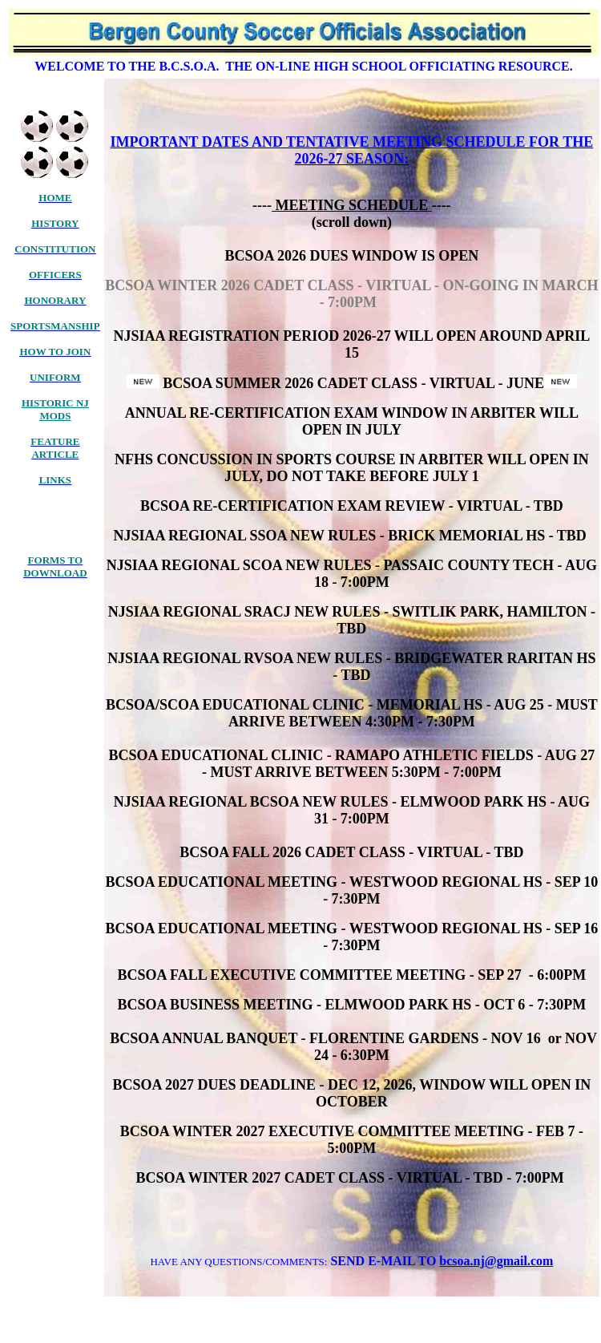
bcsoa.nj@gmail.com (496, 1261)
